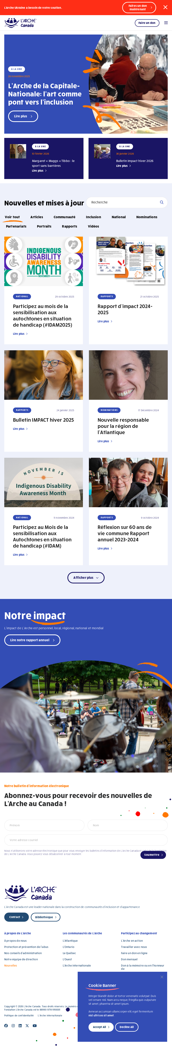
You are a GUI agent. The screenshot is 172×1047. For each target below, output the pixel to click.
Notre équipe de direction (21, 959)
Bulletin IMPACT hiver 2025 (43, 419)
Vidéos (93, 226)
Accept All (99, 1027)
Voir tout (12, 217)
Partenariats (16, 226)
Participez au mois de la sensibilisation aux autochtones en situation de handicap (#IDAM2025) (42, 315)
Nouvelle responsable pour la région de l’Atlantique (123, 425)
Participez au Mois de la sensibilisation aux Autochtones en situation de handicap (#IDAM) (42, 536)
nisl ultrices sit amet (101, 1015)
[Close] (162, 977)
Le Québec (69, 953)
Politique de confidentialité (19, 1015)
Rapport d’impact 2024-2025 (125, 309)
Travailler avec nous (134, 946)
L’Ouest (67, 959)
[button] (165, 7)
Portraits (44, 226)
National (119, 217)
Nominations (146, 217)
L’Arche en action (132, 940)
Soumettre (151, 854)
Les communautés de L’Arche (82, 933)
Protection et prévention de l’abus (26, 946)
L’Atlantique (70, 940)
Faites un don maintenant (138, 7)
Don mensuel (129, 959)
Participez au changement (139, 933)
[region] (122, 1007)
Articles (36, 217)
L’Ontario (68, 946)
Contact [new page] (14, 917)
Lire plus (37, 170)
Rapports (69, 226)
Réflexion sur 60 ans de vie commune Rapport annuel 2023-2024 (125, 533)
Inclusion (93, 217)
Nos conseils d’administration (23, 953)
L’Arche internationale (77, 965)
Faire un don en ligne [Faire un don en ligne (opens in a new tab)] (134, 953)
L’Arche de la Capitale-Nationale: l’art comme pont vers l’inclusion (45, 93)
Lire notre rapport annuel (29, 640)
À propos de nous (15, 940)
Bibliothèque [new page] (44, 917)
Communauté (65, 217)
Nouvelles (10, 965)
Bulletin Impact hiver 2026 (134, 161)
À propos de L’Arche (17, 933)
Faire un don (146, 22)
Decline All (127, 1027)
